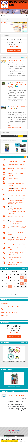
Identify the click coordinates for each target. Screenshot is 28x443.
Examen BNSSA (13, 178)
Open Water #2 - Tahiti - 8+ (16, 164)
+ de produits (24, 391)
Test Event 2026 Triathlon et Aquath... (15, 190)
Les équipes (4, 303)
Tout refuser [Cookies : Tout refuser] (14, 441)
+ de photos (25, 369)
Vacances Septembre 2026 (16, 195)
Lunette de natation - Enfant (16, 395)
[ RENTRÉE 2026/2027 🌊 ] (4, 23)
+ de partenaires (24, 342)
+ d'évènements (24, 268)
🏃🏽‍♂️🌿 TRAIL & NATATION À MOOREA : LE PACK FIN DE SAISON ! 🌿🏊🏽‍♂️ (17, 84)
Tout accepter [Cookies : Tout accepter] (5, 441)
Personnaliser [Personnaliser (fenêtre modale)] (23, 441)
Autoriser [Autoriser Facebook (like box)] (20, 135)
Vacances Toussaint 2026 (16, 216)
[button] (2, 27)
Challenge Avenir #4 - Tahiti (16, 244)
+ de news (23, 57)
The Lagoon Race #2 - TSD (16, 223)
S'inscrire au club (14, 50)
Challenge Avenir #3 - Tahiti (16, 161)
